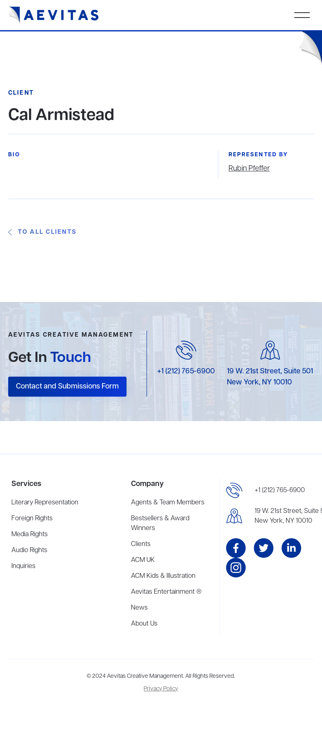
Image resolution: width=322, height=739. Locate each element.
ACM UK (143, 560)
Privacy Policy (161, 689)
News (139, 608)
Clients (141, 544)
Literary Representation (44, 502)
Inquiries (23, 566)
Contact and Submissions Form (67, 386)
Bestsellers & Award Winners (160, 523)
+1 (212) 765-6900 (186, 371)
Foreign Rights (32, 518)
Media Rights (29, 534)
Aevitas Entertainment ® (166, 592)
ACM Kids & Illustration (163, 576)
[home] (53, 15)
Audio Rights (29, 550)
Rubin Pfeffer (249, 168)
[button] (302, 15)
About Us (144, 623)
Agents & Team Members (167, 502)
